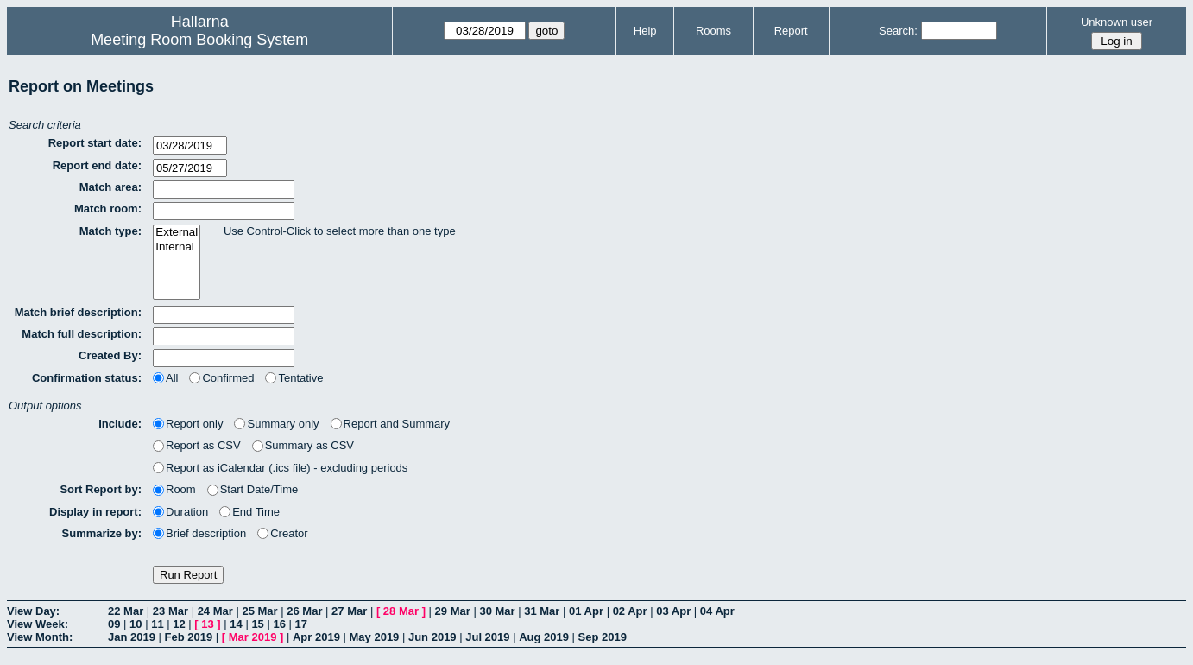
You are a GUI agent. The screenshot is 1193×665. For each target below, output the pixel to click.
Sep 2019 (602, 636)
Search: (898, 30)
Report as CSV (197, 445)
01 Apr (586, 611)
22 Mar (125, 611)
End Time (249, 511)
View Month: (40, 636)
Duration (180, 511)
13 (207, 624)
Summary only (276, 423)
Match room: (108, 208)
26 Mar (304, 611)
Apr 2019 (316, 636)
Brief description (199, 533)
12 (179, 624)
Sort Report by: (101, 489)
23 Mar (170, 611)
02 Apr (630, 611)
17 (301, 624)
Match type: (110, 231)
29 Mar (452, 611)
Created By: (110, 355)
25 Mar (259, 611)
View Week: (37, 624)
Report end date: (97, 165)
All (165, 377)
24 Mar (215, 611)
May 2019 (375, 636)
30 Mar (496, 611)
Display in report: (95, 511)
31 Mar (541, 611)
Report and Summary (391, 423)
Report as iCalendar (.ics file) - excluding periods (280, 467)
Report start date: (95, 142)
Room (174, 489)
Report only (188, 423)
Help (645, 30)
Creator (282, 533)
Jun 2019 (432, 636)
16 (279, 624)
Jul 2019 (487, 636)
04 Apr (717, 611)
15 (257, 624)
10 (135, 624)
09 (114, 624)
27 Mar (349, 611)
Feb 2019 (189, 636)
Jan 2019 (131, 636)
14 (236, 624)
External (176, 232)
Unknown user (1116, 22)
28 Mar (401, 611)
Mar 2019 (253, 636)
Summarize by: (102, 533)
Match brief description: (78, 312)
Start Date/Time (253, 489)
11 (157, 624)
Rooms (713, 30)
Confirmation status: (87, 377)
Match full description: (82, 333)
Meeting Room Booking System (199, 39)
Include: (120, 423)
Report (791, 30)
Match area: (110, 186)
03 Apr (673, 611)
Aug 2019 (544, 636)
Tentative (294, 377)
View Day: (33, 611)
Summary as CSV (303, 445)
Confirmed (221, 377)
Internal (176, 247)
